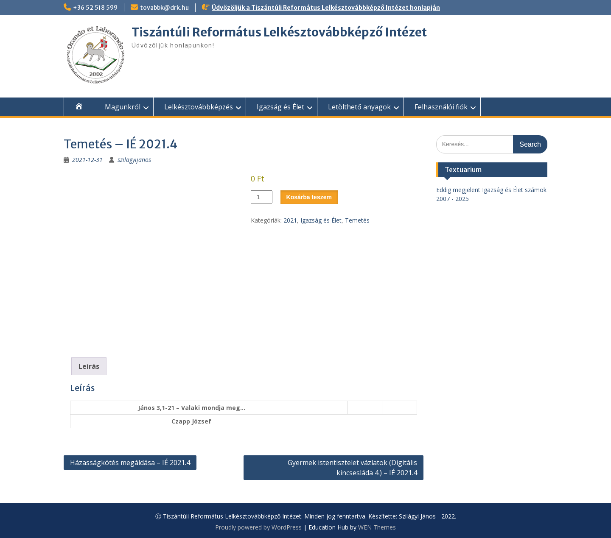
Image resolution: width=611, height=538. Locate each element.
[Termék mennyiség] (261, 196)
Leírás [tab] (88, 366)
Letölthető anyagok (359, 107)
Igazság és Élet (280, 107)
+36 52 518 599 (95, 7)
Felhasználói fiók (441, 107)
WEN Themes (377, 527)
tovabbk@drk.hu (164, 7)
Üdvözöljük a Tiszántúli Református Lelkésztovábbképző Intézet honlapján (326, 7)
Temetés (357, 220)
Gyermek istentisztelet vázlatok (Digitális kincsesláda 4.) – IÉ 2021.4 (352, 467)
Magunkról (122, 107)
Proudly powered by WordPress (258, 527)
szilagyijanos (134, 160)
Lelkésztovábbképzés (198, 107)
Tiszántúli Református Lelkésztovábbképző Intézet (279, 32)
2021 (290, 220)
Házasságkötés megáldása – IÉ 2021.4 (130, 462)
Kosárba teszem (309, 197)
